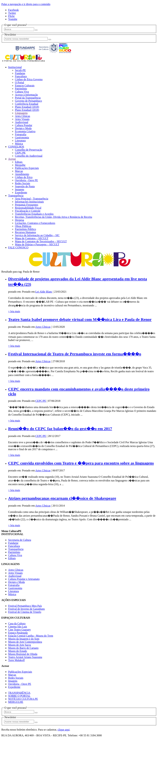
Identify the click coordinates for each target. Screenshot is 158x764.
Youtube (12, 19)
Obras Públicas (23, 226)
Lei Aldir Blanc (43, 291)
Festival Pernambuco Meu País (25, 605)
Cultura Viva (22, 91)
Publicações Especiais (27, 168)
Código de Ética (23, 177)
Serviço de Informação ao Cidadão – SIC (37, 235)
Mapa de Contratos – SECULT (31, 238)
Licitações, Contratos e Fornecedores (35, 223)
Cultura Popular (23, 125)
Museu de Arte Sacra (19, 644)
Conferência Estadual (26, 103)
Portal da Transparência (28, 97)
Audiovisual (21, 122)
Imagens (19, 189)
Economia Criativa (25, 131)
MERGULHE (15, 701)
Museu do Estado (17, 651)
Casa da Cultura (16, 623)
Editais (18, 161)
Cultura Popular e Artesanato (24, 579)
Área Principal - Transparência (31, 198)
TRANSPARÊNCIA (19, 692)
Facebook (13, 9)
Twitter (12, 13)
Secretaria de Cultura (19, 539)
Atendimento (22, 174)
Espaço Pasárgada (18, 632)
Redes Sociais (22, 183)
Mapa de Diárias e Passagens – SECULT (37, 244)
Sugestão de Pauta (25, 186)
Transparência (15, 195)
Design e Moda (23, 128)
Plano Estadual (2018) (27, 106)
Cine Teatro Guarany (19, 629)
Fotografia (20, 134)
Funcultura (21, 76)
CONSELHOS (16, 146)
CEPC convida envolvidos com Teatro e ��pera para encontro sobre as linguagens (81, 463)
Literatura (20, 140)
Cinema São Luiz (17, 626)
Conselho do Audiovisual (28, 155)
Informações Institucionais (29, 201)
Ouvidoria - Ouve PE (26, 180)
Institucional (15, 67)
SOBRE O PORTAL (19, 695)
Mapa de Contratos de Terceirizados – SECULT (41, 241)
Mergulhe (20, 165)
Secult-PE (20, 70)
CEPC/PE (20, 152)
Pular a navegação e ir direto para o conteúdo (25, 4)
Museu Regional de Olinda (22, 654)
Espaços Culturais (24, 85)
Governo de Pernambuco (28, 100)
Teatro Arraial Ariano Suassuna (25, 657)
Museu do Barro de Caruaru (23, 647)
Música (19, 143)
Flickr (11, 16)
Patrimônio (21, 88)
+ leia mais (14, 311)
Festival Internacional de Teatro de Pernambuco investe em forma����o (74, 354)
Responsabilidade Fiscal (28, 207)
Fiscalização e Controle (27, 210)
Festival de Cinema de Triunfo (24, 611)
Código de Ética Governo (29, 79)
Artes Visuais (22, 119)
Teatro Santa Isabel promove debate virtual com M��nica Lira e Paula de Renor (80, 319)
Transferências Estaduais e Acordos (34, 213)
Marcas (19, 171)
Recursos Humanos (25, 232)
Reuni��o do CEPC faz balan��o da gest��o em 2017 (60, 428)
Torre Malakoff (16, 660)
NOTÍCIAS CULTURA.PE (23, 698)
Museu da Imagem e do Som (23, 638)
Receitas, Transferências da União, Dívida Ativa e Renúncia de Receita (53, 216)
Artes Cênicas (22, 116)
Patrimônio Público (25, 229)
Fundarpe (20, 73)
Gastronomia (22, 137)
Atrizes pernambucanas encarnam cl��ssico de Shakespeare (62, 498)
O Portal (19, 82)
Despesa (19, 220)
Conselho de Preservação (28, 149)
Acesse (12, 158)
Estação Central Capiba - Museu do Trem (30, 635)
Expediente (21, 192)
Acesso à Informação (26, 94)
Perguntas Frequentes (26, 204)
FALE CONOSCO (18, 247)
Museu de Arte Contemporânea (25, 641)
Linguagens (21, 113)
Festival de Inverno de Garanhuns (26, 608)
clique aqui (64, 729)
